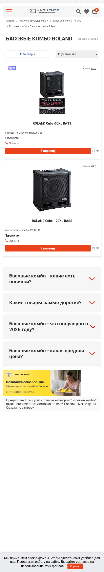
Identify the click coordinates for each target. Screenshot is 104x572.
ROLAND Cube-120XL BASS (52, 221)
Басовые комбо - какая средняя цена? (46, 353)
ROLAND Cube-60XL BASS (52, 123)
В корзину (48, 151)
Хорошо (75, 566)
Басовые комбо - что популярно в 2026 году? (48, 326)
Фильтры (27, 54)
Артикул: (89, 68)
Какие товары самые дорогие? (45, 302)
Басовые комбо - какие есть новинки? (42, 278)
